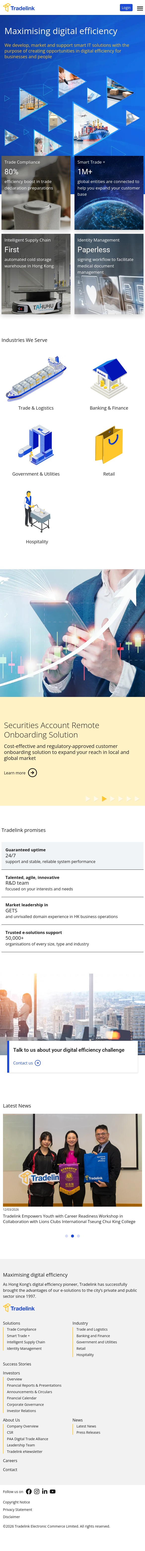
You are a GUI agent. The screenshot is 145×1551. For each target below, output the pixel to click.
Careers (10, 1460)
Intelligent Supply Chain (26, 1342)
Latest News (86, 1426)
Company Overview (22, 1426)
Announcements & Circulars (29, 1391)
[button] (126, 7)
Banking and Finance (93, 1335)
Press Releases (88, 1432)
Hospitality (85, 1354)
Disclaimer (11, 1516)
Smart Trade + (18, 1335)
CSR (10, 1432)
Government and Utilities (96, 1342)
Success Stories (17, 1364)
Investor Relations (21, 1410)
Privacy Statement (17, 1509)
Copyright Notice (16, 1502)
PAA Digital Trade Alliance (27, 1438)
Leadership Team (21, 1445)
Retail (80, 1348)
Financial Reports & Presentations (34, 1385)
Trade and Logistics (92, 1329)
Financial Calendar (22, 1398)
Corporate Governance (25, 1404)
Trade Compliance (21, 1329)
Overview (14, 1379)
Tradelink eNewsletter (24, 1451)
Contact (10, 1469)
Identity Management (24, 1348)
